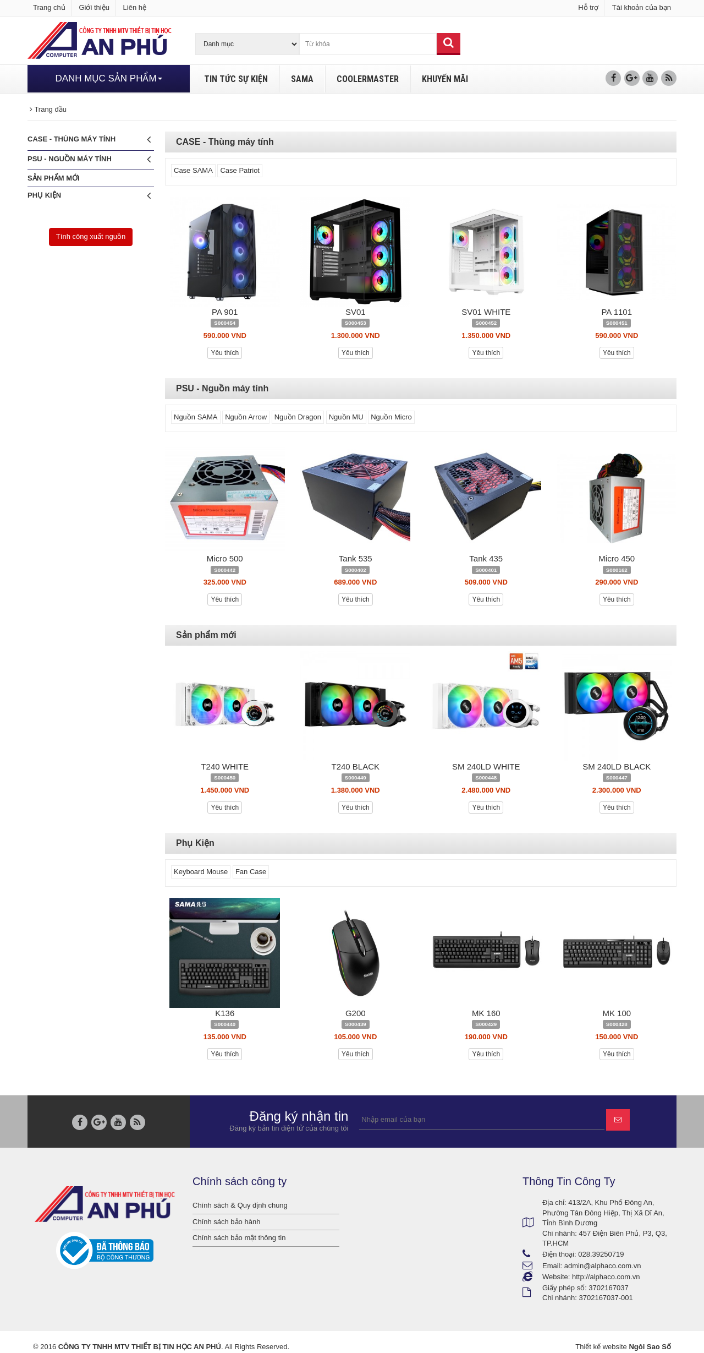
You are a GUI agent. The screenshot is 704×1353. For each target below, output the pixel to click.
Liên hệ (134, 7)
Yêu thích (225, 353)
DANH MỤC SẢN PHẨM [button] (108, 78)
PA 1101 (616, 312)
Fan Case (250, 872)
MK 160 (486, 1013)
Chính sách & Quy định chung (240, 1205)
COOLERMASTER (368, 79)
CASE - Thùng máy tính (89, 140)
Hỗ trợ (588, 7)
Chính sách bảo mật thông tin (239, 1238)
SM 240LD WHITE (486, 766)
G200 (355, 1013)
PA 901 (225, 312)
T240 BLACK (355, 766)
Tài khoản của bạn (641, 7)
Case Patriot (240, 170)
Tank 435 (486, 558)
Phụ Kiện (89, 196)
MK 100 (616, 1013)
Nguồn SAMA (196, 417)
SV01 (355, 312)
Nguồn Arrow (246, 417)
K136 (224, 1013)
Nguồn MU (346, 417)
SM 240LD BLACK (616, 766)
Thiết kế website (600, 1347)
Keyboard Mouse (201, 872)
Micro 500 (225, 558)
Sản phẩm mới (54, 178)
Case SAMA (193, 170)
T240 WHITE (225, 766)
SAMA (302, 79)
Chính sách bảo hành (226, 1222)
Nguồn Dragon (297, 417)
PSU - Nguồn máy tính (89, 159)
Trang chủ (49, 7)
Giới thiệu (94, 7)
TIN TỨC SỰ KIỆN (236, 79)
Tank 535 (355, 558)
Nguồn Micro (391, 417)
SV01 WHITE (485, 312)
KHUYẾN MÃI (445, 79)
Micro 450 (616, 558)
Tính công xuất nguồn (90, 236)
